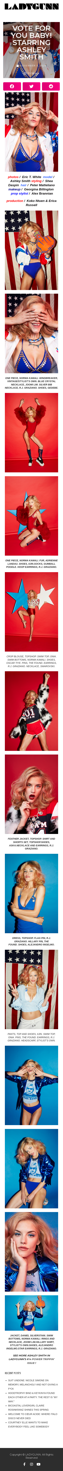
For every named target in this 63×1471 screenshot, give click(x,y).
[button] (12, 86)
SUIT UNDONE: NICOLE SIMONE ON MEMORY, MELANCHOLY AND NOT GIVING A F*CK (33, 1384)
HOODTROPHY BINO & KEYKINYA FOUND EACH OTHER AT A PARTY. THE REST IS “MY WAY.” (33, 1397)
